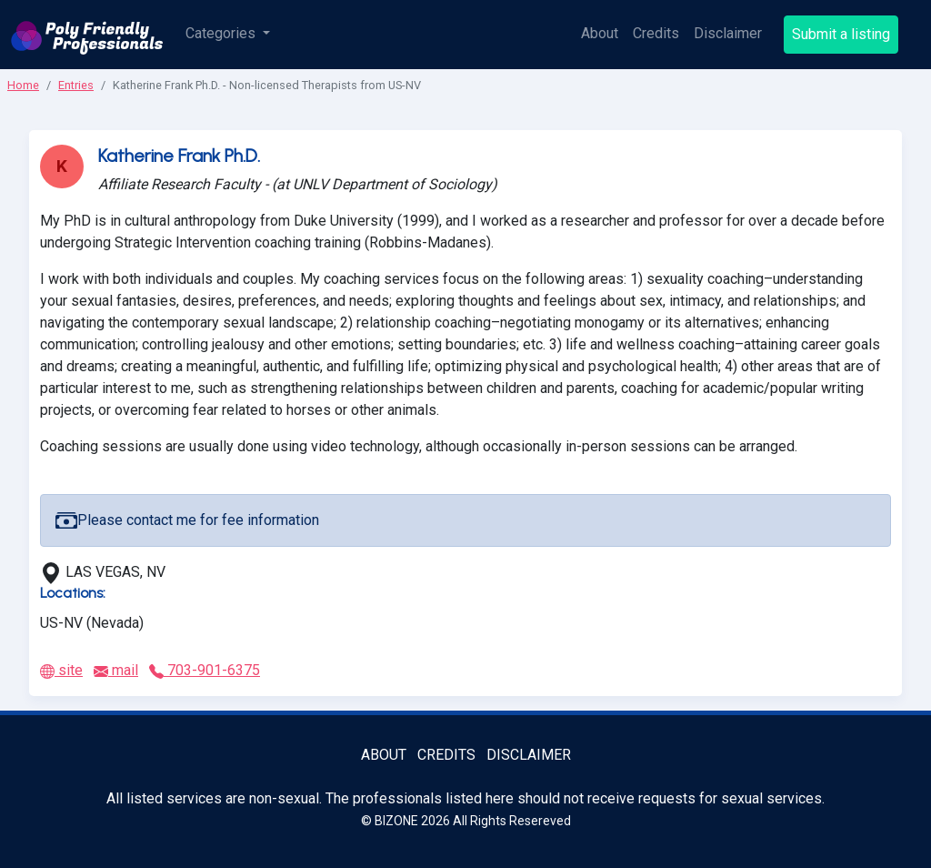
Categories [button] (222, 33)
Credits (656, 33)
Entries (76, 85)
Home (23, 85)
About (599, 33)
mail (116, 670)
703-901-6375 (204, 670)
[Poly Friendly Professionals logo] (87, 34)
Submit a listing (841, 34)
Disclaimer (728, 33)
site (61, 670)
